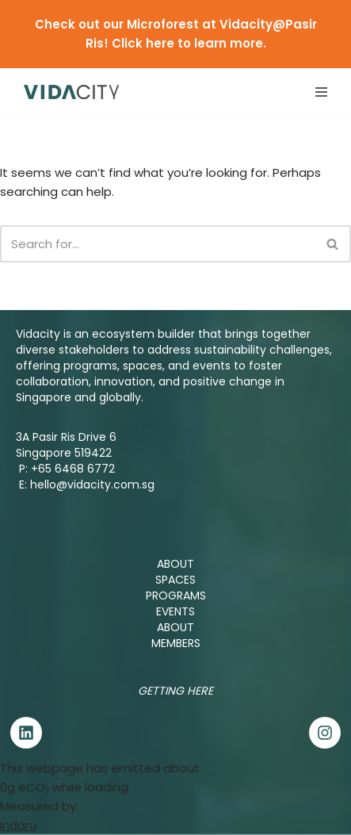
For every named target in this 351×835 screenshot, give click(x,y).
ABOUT (175, 564)
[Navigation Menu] (321, 92)
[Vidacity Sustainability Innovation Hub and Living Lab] (71, 91)
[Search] (157, 243)
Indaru (18, 825)
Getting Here (175, 691)
